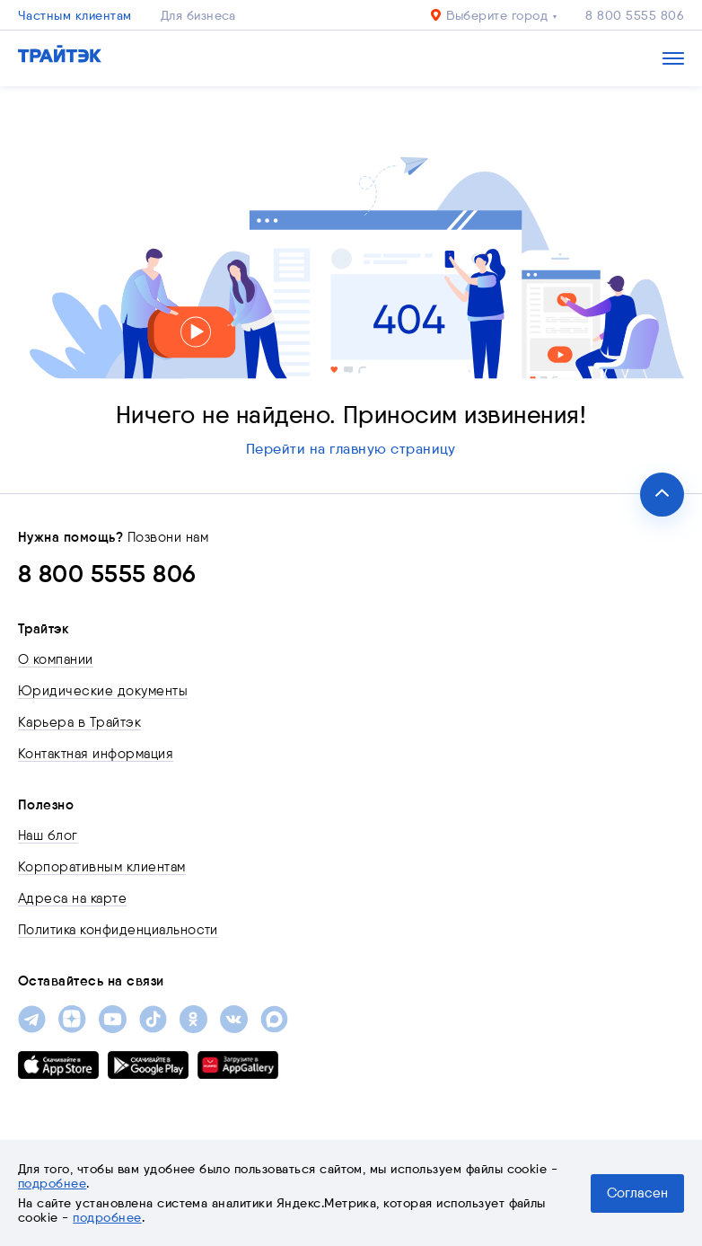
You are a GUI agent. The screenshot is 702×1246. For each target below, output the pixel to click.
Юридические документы (103, 691)
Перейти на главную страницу (351, 448)
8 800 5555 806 (634, 15)
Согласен (637, 1193)
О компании (55, 659)
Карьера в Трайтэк (79, 722)
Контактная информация (95, 754)
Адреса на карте (72, 898)
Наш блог (48, 835)
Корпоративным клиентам (102, 867)
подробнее (52, 1183)
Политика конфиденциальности (118, 930)
